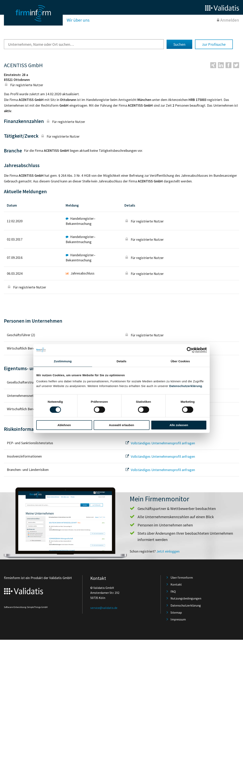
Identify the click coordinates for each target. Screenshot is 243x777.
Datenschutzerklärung (185, 386)
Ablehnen (64, 425)
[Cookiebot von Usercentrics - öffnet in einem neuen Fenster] (189, 350)
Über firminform (181, 577)
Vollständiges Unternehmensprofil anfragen (159, 443)
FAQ (173, 591)
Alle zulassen (179, 425)
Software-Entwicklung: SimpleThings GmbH (26, 607)
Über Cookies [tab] (180, 361)
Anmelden (229, 20)
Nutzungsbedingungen (185, 598)
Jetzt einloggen (168, 551)
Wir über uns (78, 20)
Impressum (178, 619)
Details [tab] (121, 361)
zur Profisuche (214, 44)
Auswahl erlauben (121, 425)
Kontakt (176, 584)
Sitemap (176, 612)
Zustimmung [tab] (63, 361)
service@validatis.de (103, 608)
